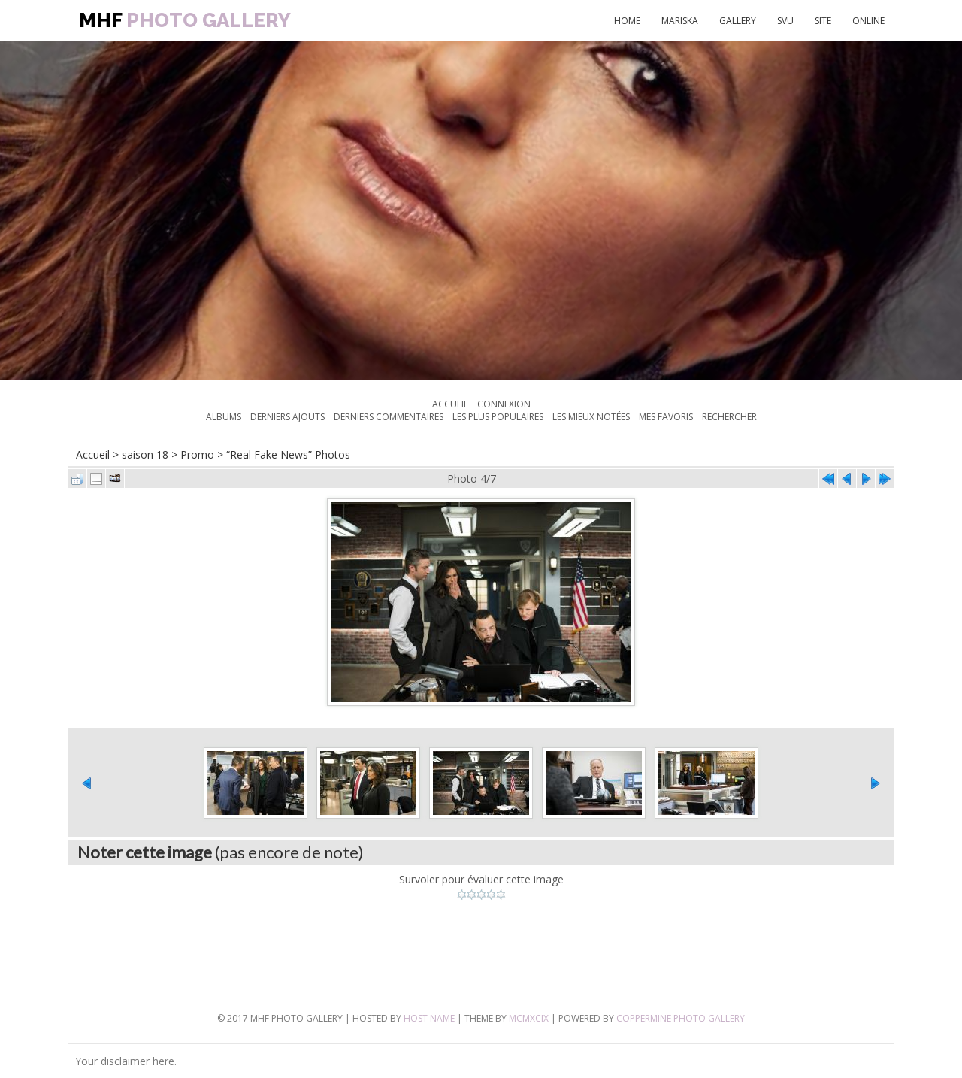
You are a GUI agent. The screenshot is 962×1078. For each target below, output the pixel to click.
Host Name (429, 1018)
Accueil (450, 404)
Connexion (504, 404)
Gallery (737, 20)
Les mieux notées (591, 416)
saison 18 (145, 454)
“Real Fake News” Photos (288, 454)
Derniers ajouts (287, 416)
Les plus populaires (497, 416)
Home (627, 20)
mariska (679, 20)
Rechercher (729, 416)
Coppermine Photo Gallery (680, 1018)
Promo (197, 454)
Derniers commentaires (388, 416)
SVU (785, 20)
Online (868, 20)
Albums (223, 416)
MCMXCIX (529, 1018)
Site (823, 20)
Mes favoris (666, 416)
